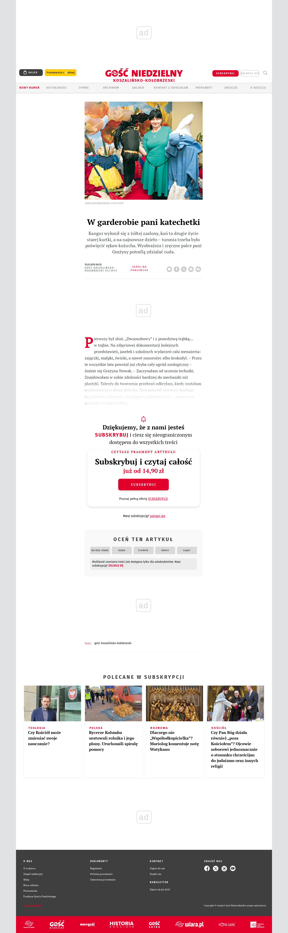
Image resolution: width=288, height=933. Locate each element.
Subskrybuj (112, 435)
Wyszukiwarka (265, 73)
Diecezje (231, 87)
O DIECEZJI (258, 87)
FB (177, 268)
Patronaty (204, 87)
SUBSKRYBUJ (225, 73)
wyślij (199, 268)
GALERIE (138, 87)
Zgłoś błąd (32, 905)
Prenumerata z (61, 72)
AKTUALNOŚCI (56, 87)
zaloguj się (250, 73)
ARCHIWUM (111, 87)
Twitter (184, 268)
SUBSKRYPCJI (158, 498)
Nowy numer (29, 87)
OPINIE (84, 87)
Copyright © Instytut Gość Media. (221, 905)
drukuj (191, 268)
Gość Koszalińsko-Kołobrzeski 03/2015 (101, 269)
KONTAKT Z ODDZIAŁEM (171, 87)
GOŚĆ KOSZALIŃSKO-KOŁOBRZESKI (112, 643)
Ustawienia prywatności (103, 879)
